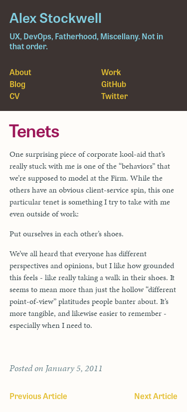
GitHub (113, 84)
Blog (17, 84)
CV (14, 96)
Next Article (156, 396)
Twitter (114, 96)
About (20, 72)
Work (111, 72)
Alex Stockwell (55, 16)
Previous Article (38, 396)
